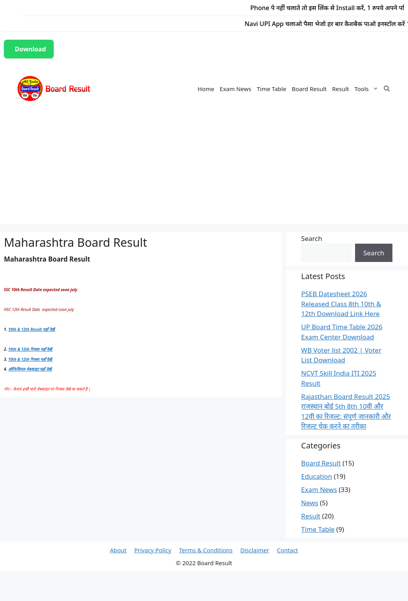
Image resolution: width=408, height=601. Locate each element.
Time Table (271, 89)
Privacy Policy (152, 550)
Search (311, 238)
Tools (368, 88)
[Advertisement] (204, 169)
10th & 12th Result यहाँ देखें (31, 329)
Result (340, 89)
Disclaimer (254, 550)
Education (316, 476)
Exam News (235, 89)
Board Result (309, 89)
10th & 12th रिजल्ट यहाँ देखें (30, 349)
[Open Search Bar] (386, 88)
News (309, 502)
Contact (287, 550)
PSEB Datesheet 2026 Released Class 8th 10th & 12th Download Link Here (341, 303)
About (118, 550)
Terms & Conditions (206, 550)
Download (30, 49)
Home (206, 89)
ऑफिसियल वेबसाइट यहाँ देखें (30, 369)
